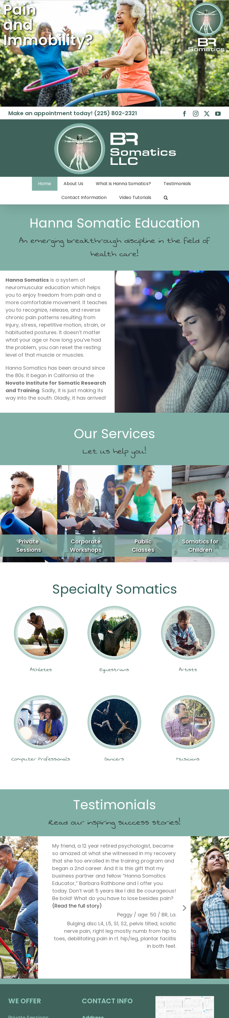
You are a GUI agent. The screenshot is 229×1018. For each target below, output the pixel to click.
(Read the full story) (77, 905)
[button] (165, 198)
